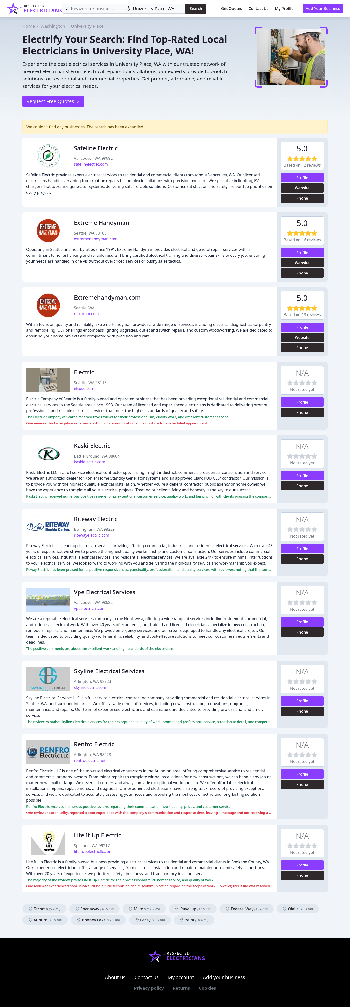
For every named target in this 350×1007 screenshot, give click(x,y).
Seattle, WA (84, 307)
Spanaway (94, 908)
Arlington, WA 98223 (92, 681)
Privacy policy (149, 988)
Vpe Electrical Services (104, 592)
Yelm (194, 920)
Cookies (207, 988)
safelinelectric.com (91, 164)
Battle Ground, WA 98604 (97, 456)
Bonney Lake (98, 920)
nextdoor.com (86, 313)
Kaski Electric (92, 446)
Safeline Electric (96, 148)
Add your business (224, 977)
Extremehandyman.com (107, 297)
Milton (144, 908)
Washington (53, 26)
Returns (181, 988)
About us (115, 977)
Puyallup (192, 908)
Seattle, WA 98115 (90, 382)
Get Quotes (231, 8)
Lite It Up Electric (97, 835)
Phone (302, 198)
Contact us (146, 977)
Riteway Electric (95, 519)
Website (302, 188)
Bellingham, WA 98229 (94, 529)
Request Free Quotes (53, 101)
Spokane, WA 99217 (92, 845)
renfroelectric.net (89, 760)
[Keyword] (93, 9)
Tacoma (44, 908)
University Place (87, 26)
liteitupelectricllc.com (93, 851)
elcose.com (84, 388)
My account (181, 977)
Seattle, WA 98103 (90, 233)
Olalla (298, 908)
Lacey (150, 920)
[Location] (155, 9)
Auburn (45, 920)
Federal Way (247, 908)
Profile (302, 177)
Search (196, 8)
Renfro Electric (94, 744)
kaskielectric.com (89, 462)
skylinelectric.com (90, 687)
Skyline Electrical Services (109, 671)
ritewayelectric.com (91, 535)
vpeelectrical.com (90, 608)
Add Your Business (323, 8)
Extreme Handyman (101, 223)
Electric (84, 372)
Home (28, 26)
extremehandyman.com (95, 239)
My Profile (284, 8)
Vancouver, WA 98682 (93, 158)
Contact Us (258, 8)
